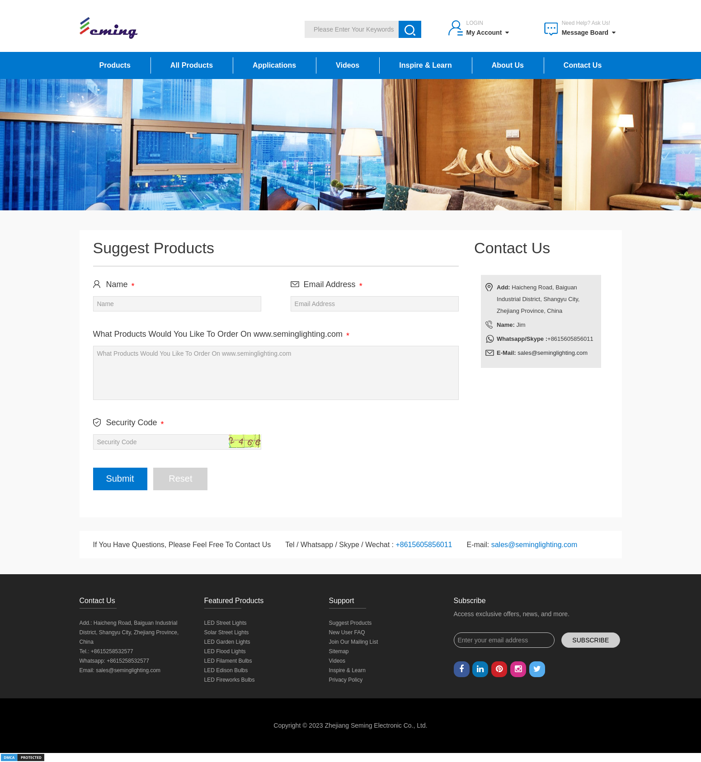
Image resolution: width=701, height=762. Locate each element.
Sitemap (339, 651)
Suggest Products (350, 623)
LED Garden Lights (227, 642)
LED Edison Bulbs (226, 670)
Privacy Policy (346, 680)
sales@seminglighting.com (553, 352)
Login (474, 23)
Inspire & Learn (425, 65)
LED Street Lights (225, 623)
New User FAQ (347, 632)
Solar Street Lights (226, 632)
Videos (347, 65)
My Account (487, 32)
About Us (508, 65)
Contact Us (583, 65)
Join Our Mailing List (353, 642)
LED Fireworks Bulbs (229, 680)
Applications (274, 65)
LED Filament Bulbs (228, 661)
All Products (191, 65)
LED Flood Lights (225, 651)
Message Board (589, 32)
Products (115, 65)
